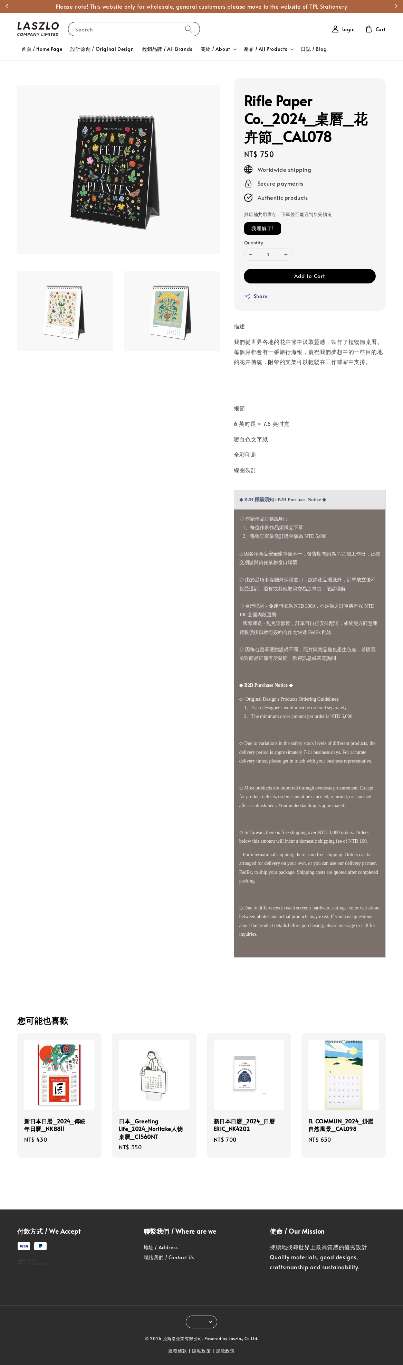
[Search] (188, 29)
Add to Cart (309, 275)
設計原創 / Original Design (102, 49)
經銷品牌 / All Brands (167, 49)
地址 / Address (161, 1247)
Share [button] (255, 296)
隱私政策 (201, 1351)
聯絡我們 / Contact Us (169, 1257)
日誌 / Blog (314, 49)
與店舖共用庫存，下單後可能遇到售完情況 (288, 214)
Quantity (253, 243)
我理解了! (262, 228)
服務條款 (177, 1351)
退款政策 (225, 1351)
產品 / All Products (265, 49)
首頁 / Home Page (41, 49)
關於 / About (215, 49)
